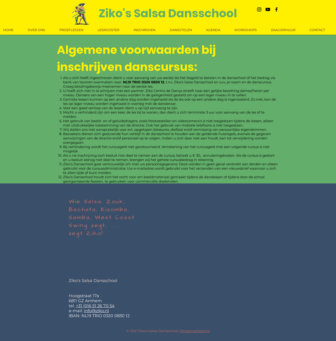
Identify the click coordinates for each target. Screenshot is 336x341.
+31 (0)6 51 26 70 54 (95, 305)
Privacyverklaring (195, 331)
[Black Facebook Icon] (276, 9)
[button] (185, 30)
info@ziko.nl (96, 310)
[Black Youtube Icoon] (268, 9)
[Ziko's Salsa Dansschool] (168, 13)
